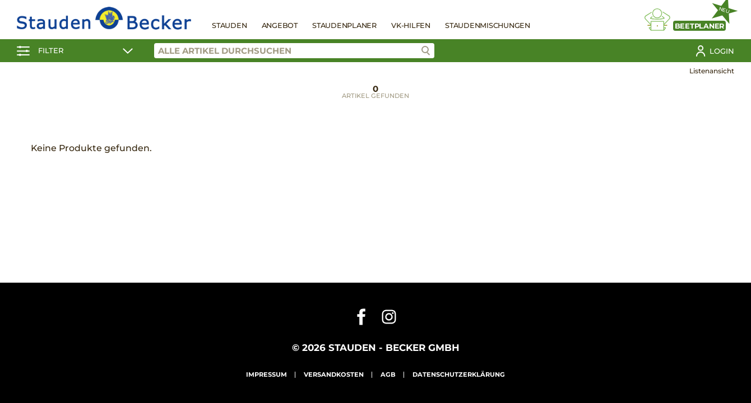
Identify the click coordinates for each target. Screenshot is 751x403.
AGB (388, 374)
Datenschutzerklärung (458, 374)
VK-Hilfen (410, 25)
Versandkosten (334, 374)
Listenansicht (711, 71)
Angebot (280, 25)
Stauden (229, 25)
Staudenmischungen (487, 25)
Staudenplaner (344, 25)
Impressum (266, 374)
